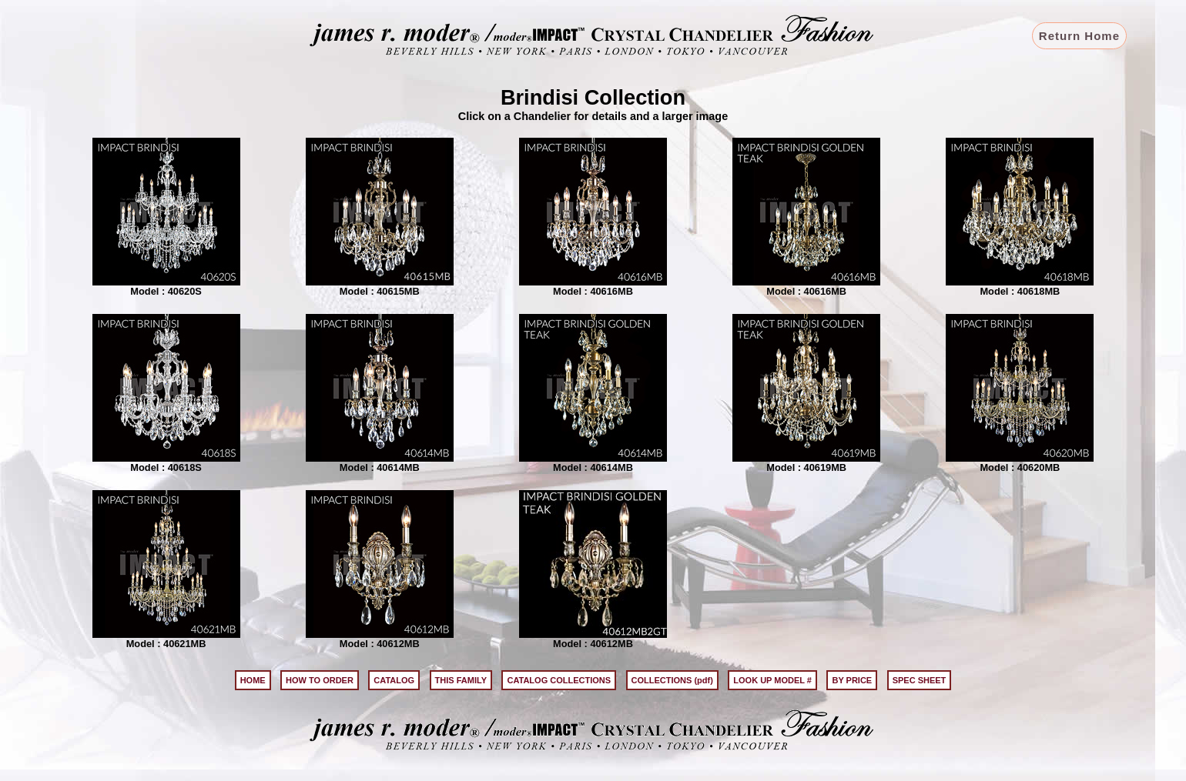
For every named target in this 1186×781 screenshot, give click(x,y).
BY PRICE (852, 680)
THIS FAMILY (461, 680)
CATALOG (394, 680)
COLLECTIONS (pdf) (672, 680)
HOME (253, 680)
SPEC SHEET (919, 680)
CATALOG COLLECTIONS (559, 680)
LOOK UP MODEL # (772, 680)
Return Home (1079, 35)
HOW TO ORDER (319, 680)
